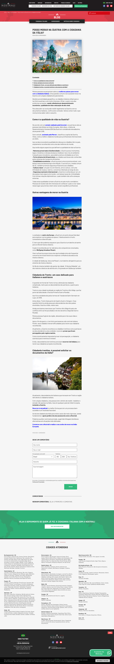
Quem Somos (32, 3)
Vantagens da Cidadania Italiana (61, 6)
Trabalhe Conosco (65, 3)
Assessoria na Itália (47, 6)
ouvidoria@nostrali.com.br (58, 648)
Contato (56, 3)
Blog (74, 3)
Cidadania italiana (41, 21)
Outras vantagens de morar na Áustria (44, 83)
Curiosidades (55, 21)
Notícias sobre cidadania (71, 21)
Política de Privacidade (38, 482)
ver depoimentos (57, 526)
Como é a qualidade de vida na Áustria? (44, 80)
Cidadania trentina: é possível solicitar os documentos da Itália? (50, 87)
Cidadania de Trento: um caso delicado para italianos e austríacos (51, 85)
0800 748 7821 (109, 3)
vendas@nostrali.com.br (23, 653)
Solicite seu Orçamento (81, 6)
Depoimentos (48, 3)
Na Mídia (80, 3)
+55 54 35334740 (23, 642)
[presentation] (43, 487)
